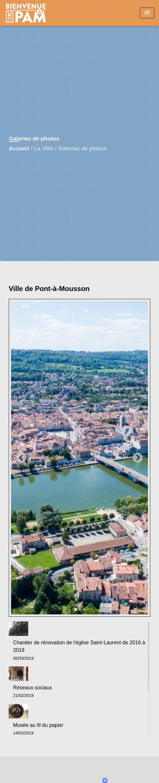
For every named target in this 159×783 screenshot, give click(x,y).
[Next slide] (138, 458)
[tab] (75, 609)
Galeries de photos (82, 148)
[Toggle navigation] (147, 13)
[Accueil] (26, 13)
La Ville (43, 148)
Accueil (19, 148)
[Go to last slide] (21, 458)
